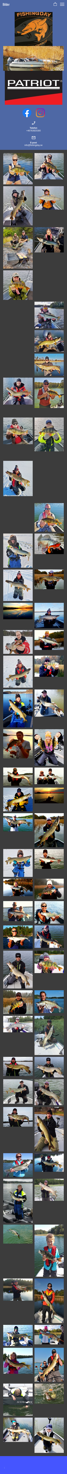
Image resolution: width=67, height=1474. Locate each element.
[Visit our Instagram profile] (40, 112)
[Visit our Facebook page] (27, 112)
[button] (55, 4)
